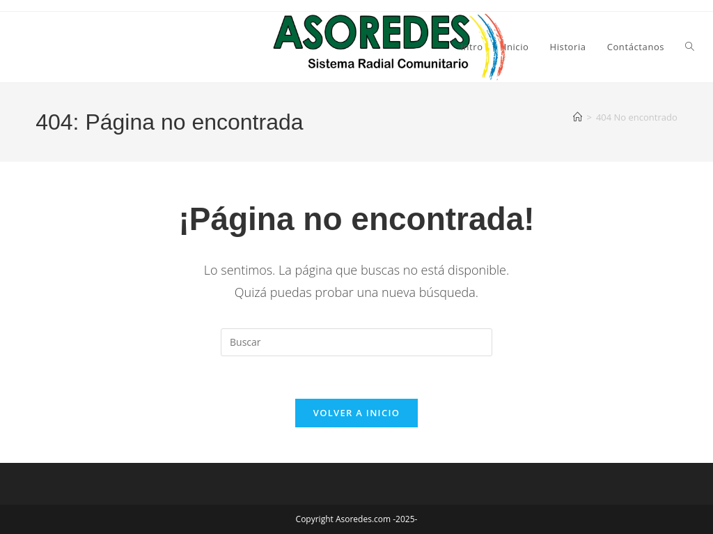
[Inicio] (577, 117)
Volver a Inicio (356, 412)
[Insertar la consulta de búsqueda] (356, 342)
